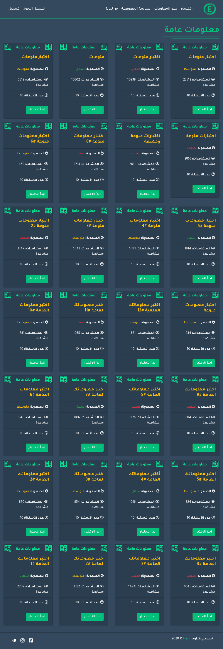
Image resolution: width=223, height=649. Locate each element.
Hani (186, 639)
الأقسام (187, 9)
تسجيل (13, 9)
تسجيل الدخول (34, 9)
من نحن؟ (112, 9)
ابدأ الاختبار (203, 110)
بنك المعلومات (165, 9)
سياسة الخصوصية (136, 9)
